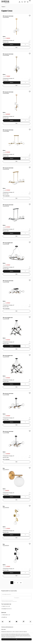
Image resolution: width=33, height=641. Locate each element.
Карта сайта (3, 629)
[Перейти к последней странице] (21, 582)
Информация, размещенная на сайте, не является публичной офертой (14, 631)
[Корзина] (27, 2)
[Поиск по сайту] (22, 2)
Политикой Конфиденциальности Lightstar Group (9, 601)
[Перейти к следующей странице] (17, 582)
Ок (16, 639)
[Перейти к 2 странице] (14, 582)
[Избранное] (24, 2)
